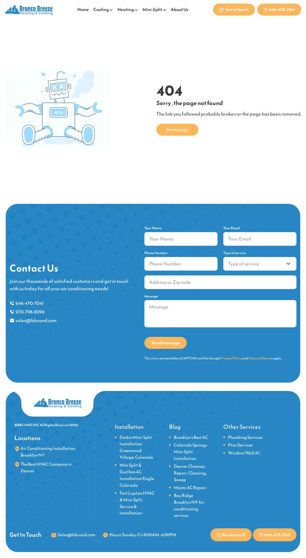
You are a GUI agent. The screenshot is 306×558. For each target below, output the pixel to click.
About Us (179, 9)
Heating (125, 9)
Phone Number (156, 253)
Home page (177, 129)
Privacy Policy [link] (231, 358)
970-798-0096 (30, 311)
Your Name (153, 228)
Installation (129, 427)
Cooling (101, 9)
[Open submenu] (111, 9)
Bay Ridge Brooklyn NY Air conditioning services (189, 505)
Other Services (242, 427)
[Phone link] (279, 10)
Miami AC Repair (190, 487)
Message (151, 296)
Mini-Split (152, 9)
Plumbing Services (245, 437)
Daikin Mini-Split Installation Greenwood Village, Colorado (136, 447)
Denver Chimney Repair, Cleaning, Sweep (190, 473)
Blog (175, 427)
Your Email (231, 228)
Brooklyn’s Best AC (191, 437)
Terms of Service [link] (260, 358)
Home (83, 9)
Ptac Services (240, 445)
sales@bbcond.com (36, 320)
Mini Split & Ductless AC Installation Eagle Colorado (137, 475)
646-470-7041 (30, 303)
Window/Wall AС (244, 453)
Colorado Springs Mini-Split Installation (190, 452)
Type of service (234, 253)
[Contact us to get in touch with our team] (234, 10)
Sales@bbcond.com (76, 534)
